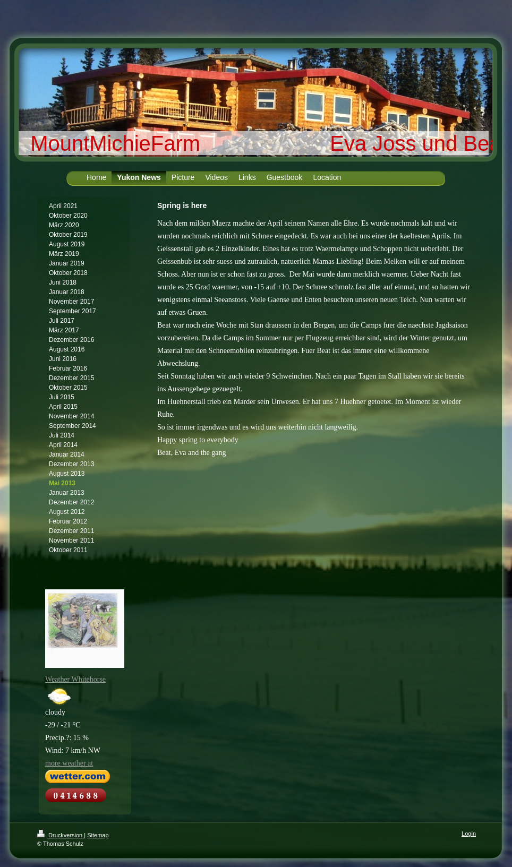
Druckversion (60, 835)
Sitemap (97, 835)
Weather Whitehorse (75, 679)
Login (469, 833)
